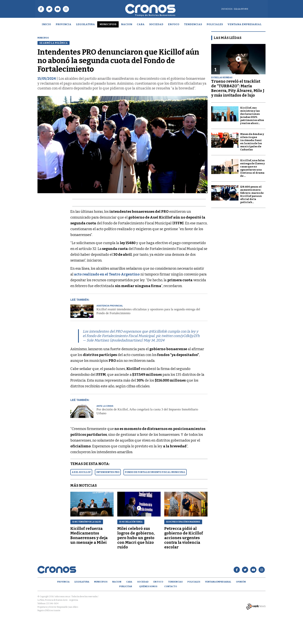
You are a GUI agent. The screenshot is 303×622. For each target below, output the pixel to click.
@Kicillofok (158, 331)
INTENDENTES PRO (107, 472)
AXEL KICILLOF (81, 472)
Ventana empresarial (244, 24)
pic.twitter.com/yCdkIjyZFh (178, 336)
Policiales (215, 24)
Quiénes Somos (148, 586)
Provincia (63, 24)
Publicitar (125, 586)
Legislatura (85, 24)
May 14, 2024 (154, 340)
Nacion (126, 24)
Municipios (108, 24)
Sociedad (156, 24)
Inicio (46, 24)
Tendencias (193, 24)
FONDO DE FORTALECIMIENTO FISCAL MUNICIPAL (155, 472)
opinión (241, 582)
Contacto (170, 586)
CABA (141, 24)
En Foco (173, 24)
